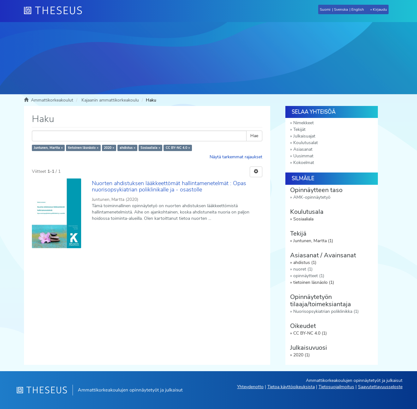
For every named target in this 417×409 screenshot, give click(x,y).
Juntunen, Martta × (48, 147)
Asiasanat (303, 149)
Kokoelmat (303, 163)
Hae (254, 136)
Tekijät (299, 129)
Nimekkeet (303, 123)
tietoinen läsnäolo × (83, 147)
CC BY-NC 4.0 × (178, 147)
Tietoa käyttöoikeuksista (291, 387)
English (357, 9)
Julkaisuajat (304, 136)
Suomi (325, 9)
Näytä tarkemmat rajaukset (236, 157)
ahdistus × (127, 147)
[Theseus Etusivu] (55, 11)
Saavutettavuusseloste (380, 387)
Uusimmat (303, 156)
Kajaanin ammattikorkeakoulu (110, 100)
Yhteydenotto (250, 387)
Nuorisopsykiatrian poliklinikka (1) (326, 311)
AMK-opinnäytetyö (312, 197)
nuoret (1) (303, 269)
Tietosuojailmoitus (336, 387)
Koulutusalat (305, 143)
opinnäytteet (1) (308, 276)
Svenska (341, 9)
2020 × (109, 147)
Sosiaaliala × (150, 147)
